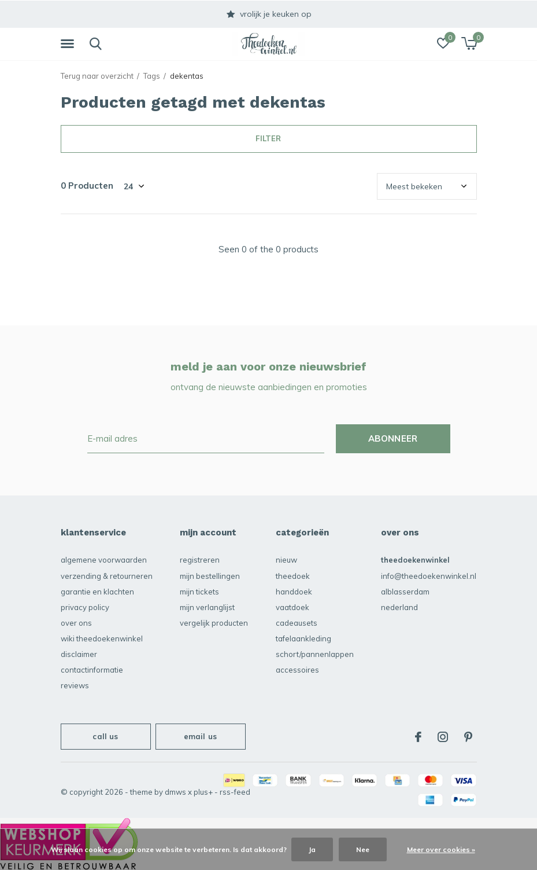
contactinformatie (92, 669)
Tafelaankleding (303, 638)
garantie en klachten (97, 591)
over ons (76, 622)
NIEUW (286, 559)
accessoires (297, 669)
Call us (105, 736)
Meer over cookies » (441, 849)
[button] (69, 44)
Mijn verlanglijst (207, 607)
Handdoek (294, 591)
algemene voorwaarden (104, 559)
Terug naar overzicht (97, 75)
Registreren (200, 559)
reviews (75, 685)
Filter (268, 138)
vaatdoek (292, 607)
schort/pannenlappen (315, 654)
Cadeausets (296, 622)
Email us (200, 736)
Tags (151, 75)
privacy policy (85, 607)
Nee (362, 849)
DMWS (175, 791)
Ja (312, 849)
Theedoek (293, 576)
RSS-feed (235, 791)
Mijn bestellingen (210, 576)
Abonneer (393, 438)
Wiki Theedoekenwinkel (102, 638)
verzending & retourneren (107, 576)
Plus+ (203, 791)
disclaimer (79, 654)
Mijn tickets (199, 591)
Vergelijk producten (214, 622)
